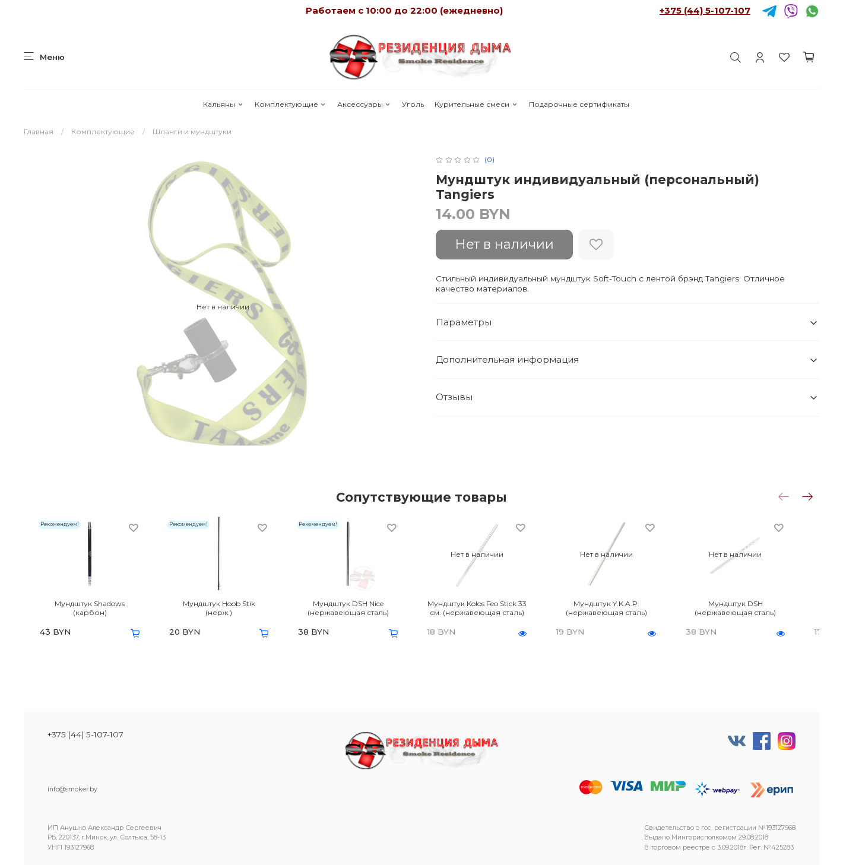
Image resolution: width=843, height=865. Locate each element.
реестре (696, 847)
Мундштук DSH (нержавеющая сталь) (759, 612)
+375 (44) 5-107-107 (705, 10)
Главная (38, 131)
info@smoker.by (72, 789)
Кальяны (223, 104)
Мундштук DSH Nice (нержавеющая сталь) (354, 612)
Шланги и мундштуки (192, 131)
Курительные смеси (476, 104)
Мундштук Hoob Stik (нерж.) (219, 607)
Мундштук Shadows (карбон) (84, 607)
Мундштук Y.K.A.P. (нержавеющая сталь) (624, 612)
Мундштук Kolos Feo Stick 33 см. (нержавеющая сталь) (488, 612)
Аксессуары (364, 104)
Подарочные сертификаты (579, 104)
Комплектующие (291, 104)
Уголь (413, 104)
